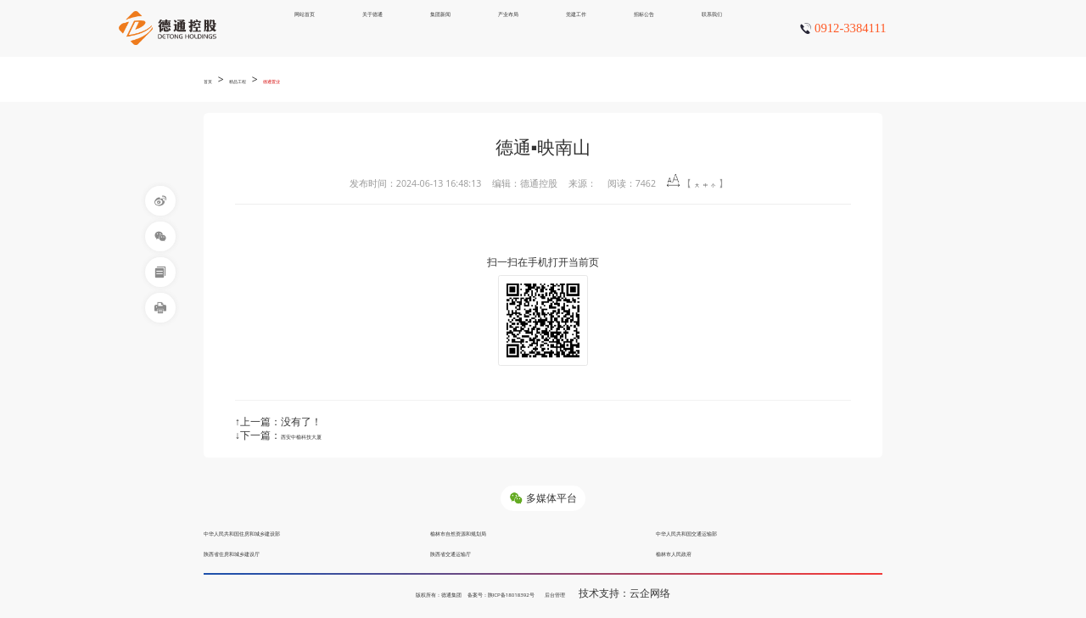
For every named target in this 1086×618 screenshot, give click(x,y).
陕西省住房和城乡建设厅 (260, 552)
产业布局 (508, 27)
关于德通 (372, 27)
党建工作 (576, 27)
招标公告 (644, 27)
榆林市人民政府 (691, 552)
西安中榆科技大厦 (321, 435)
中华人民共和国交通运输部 (717, 532)
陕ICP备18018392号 (536, 593)
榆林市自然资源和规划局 (486, 532)
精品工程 (258, 80)
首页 (213, 80)
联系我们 (711, 27)
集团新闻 (440, 27)
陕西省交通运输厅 (471, 552)
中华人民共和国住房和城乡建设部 (280, 532)
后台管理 (613, 593)
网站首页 (304, 27)
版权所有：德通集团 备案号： (418, 593)
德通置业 (312, 80)
